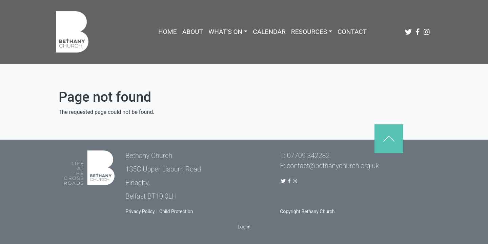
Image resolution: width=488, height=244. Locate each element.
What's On (225, 32)
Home (167, 32)
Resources (309, 32)
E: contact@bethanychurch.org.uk (329, 166)
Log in (244, 226)
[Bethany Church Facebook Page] (418, 32)
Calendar (269, 32)
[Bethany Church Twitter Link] (409, 32)
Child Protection (176, 211)
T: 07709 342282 (304, 155)
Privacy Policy (140, 211)
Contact (352, 32)
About (192, 32)
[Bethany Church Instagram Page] (427, 32)
